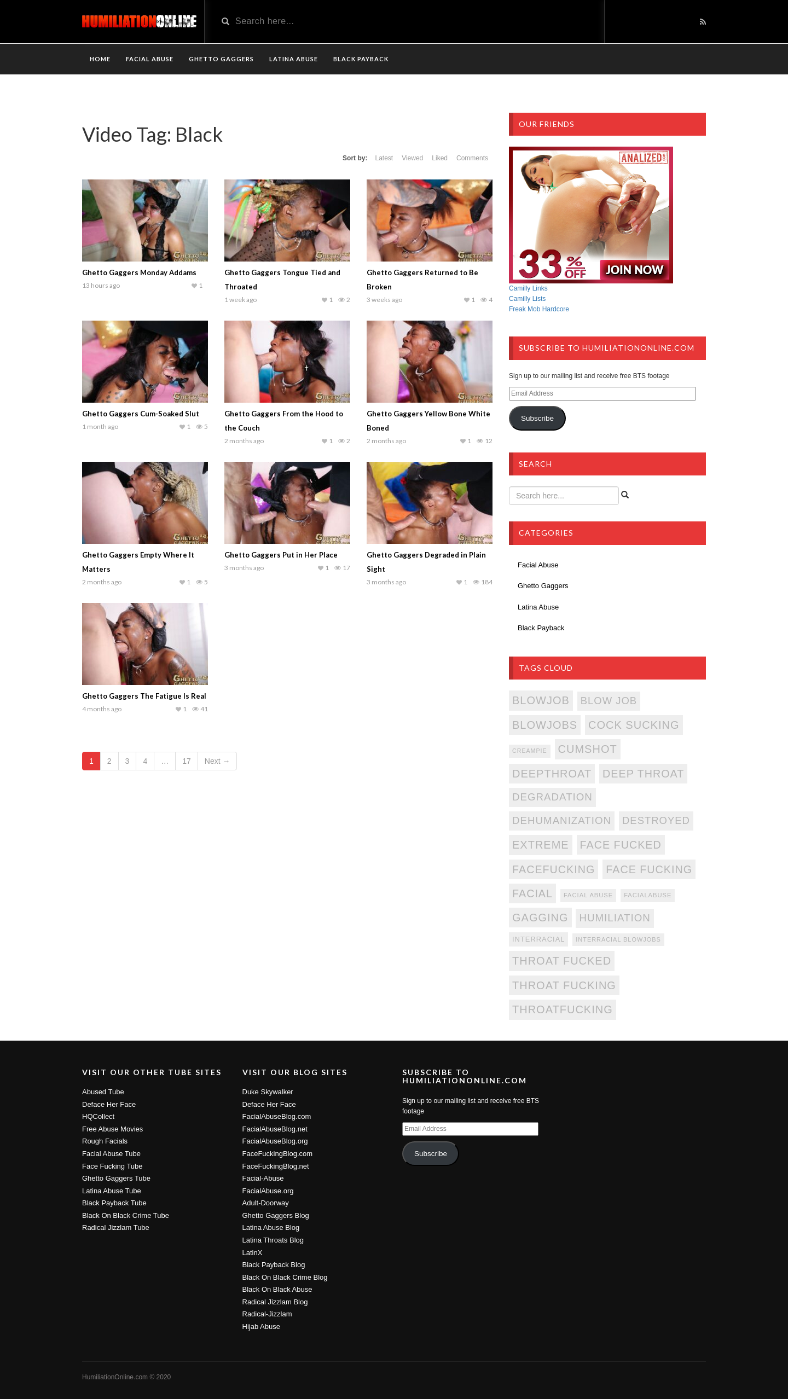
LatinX (252, 1253)
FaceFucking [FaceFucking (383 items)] (553, 869)
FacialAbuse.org (268, 1191)
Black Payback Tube (114, 1203)
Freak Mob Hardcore (539, 309)
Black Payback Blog (273, 1265)
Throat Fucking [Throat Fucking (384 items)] (564, 985)
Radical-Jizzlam (267, 1314)
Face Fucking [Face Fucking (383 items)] (649, 869)
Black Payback (361, 58)
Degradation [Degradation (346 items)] (552, 797)
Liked (440, 158)
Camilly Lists (527, 299)
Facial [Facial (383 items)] (532, 893)
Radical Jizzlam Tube (115, 1227)
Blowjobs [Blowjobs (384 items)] (544, 725)
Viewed (412, 158)
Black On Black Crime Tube (125, 1215)
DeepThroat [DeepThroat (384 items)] (552, 774)
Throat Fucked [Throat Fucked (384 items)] (561, 961)
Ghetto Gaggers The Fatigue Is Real (144, 696)
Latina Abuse (293, 58)
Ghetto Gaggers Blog (275, 1215)
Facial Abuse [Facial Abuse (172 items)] (588, 895)
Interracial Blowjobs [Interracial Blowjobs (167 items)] (618, 939)
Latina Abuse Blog (271, 1227)
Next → (217, 761)
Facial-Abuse (263, 1178)
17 (186, 761)
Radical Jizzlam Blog (275, 1302)
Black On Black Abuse (277, 1289)
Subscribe (537, 418)
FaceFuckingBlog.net (275, 1166)
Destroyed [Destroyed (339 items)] (656, 820)
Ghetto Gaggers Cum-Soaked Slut (140, 413)
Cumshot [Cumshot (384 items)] (587, 749)
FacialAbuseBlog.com (276, 1116)
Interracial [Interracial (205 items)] (538, 939)
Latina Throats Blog (273, 1240)
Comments (472, 158)
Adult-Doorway (265, 1203)
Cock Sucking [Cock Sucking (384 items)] (633, 725)
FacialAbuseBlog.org (275, 1141)
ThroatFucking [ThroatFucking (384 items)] (562, 1009)
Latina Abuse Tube (111, 1191)
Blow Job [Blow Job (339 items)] (609, 700)
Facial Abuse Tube (111, 1154)
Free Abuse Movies (112, 1129)
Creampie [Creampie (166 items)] (529, 750)
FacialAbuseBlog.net (275, 1129)
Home (100, 58)
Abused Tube (103, 1092)
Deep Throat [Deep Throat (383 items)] (643, 774)
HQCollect (98, 1116)
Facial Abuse (149, 58)
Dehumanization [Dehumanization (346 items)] (561, 820)
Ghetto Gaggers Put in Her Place (281, 554)
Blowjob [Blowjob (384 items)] (541, 700)
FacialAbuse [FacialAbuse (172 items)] (647, 895)
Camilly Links (528, 288)
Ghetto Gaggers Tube (116, 1178)
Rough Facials (105, 1141)
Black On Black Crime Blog (285, 1277)
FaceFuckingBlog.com (277, 1154)
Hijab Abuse (261, 1326)
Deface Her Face (109, 1104)
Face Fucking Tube (112, 1166)
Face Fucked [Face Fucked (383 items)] (621, 845)
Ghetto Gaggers (221, 58)
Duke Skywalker (267, 1092)
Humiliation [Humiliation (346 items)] (614, 918)
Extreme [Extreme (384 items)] (540, 845)
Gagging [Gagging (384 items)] (540, 918)
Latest (384, 158)
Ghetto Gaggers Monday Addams (139, 272)
